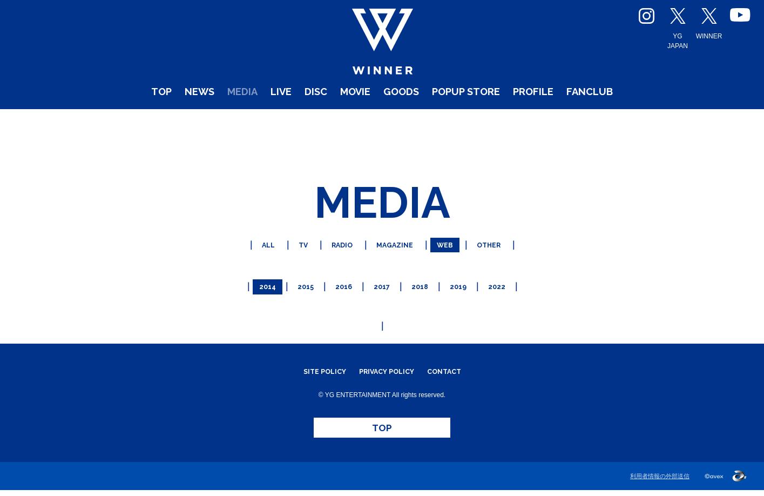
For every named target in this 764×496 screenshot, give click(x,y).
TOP (106, 118)
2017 (381, 281)
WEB (452, 243)
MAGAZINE (395, 243)
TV (292, 243)
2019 (465, 281)
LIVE (254, 118)
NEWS (153, 118)
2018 (423, 281)
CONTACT (456, 363)
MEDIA (206, 118)
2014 (258, 281)
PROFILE (568, 118)
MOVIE (345, 118)
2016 (340, 281)
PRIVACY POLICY (387, 363)
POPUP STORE (483, 118)
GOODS (401, 118)
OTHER (501, 243)
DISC (296, 118)
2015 (299, 281)
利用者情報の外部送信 (659, 482)
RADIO (335, 243)
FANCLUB (639, 118)
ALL (254, 243)
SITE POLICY (313, 363)
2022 (506, 281)
